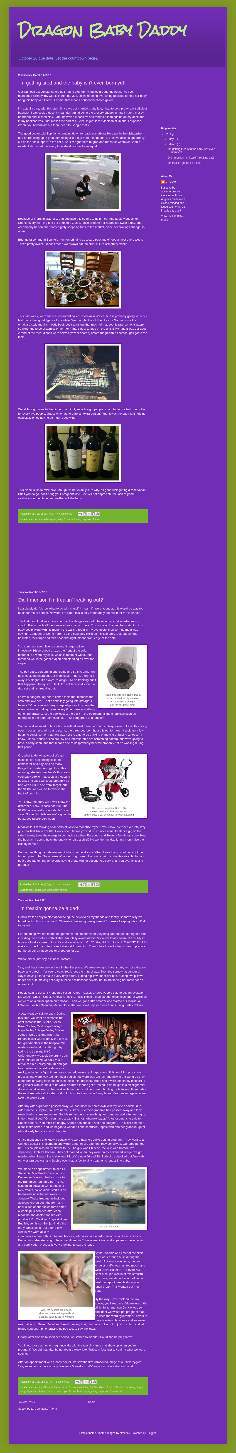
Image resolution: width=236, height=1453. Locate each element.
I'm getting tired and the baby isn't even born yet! (71, 83)
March (173, 144)
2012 (168, 134)
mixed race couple (58, 1391)
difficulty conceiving (124, 1387)
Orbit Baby (52, 889)
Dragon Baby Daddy (102, 30)
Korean (42, 1391)
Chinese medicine (78, 1387)
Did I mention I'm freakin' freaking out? (60, 600)
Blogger (151, 1433)
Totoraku (86, 316)
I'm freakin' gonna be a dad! (48, 908)
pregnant (86, 519)
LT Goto (171, 181)
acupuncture (35, 519)
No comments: (65, 513)
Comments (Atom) (46, 1408)
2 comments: (63, 1381)
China (46, 1387)
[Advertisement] (83, 556)
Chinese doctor (72, 519)
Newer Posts (27, 1402)
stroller (63, 889)
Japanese (32, 1391)
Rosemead (116, 1391)
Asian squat (49, 519)
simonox (125, 1433)
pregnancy (92, 1391)
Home (91, 1402)
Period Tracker (77, 1391)
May (172, 139)
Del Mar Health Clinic (41, 1173)
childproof (40, 889)
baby (60, 519)
